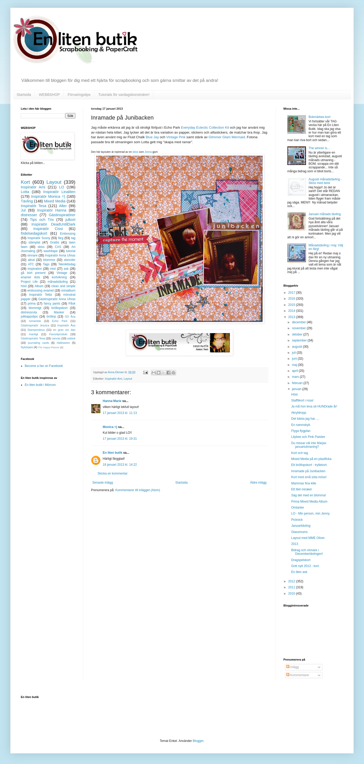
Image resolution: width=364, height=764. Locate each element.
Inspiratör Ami (113, 378)
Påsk (71, 303)
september (300, 340)
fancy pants (52, 303)
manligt (33, 334)
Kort (25, 182)
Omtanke (297, 507)
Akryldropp (298, 412)
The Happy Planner (49, 347)
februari (297, 383)
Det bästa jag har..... (305, 418)
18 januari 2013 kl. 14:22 (120, 464)
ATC (31, 264)
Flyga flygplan (300, 431)
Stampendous (36, 329)
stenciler (69, 260)
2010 (292, 593)
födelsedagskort (34, 233)
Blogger (198, 741)
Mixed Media (54, 201)
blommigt (35, 308)
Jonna (148, 151)
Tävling (27, 201)
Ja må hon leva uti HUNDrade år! (314, 406)
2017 (292, 292)
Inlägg (292, 667)
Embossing (67, 233)
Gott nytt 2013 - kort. (305, 566)
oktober (297, 334)
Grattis (54, 242)
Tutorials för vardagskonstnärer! (124, 95)
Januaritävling (300, 526)
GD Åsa (70, 316)
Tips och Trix (42, 220)
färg (60, 238)
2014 (292, 311)
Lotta (25, 192)
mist (53, 269)
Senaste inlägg (102, 482)
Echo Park (60, 320)
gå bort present (33, 273)
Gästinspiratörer (62, 215)
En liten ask (299, 572)
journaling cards (38, 342)
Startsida (24, 95)
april (295, 371)
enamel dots (30, 277)
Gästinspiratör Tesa (33, 338)
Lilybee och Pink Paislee (308, 437)
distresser (29, 215)
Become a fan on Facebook (44, 366)
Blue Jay (152, 137)
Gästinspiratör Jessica (35, 325)
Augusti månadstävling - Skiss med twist (325, 181)
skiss (135, 151)
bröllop (51, 316)
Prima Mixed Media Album (309, 501)
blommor (49, 260)
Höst (294, 394)
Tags (46, 264)
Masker (59, 312)
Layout (128, 378)
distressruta (29, 312)
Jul (23, 210)
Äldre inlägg (258, 482)
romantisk (35, 320)
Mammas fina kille (303, 483)
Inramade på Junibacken (308, 471)
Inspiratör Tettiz (40, 295)
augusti (297, 346)
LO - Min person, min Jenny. (310, 513)
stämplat (34, 242)
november (299, 328)
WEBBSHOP (49, 95)
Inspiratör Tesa (33, 206)
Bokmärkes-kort (319, 117)
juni (295, 358)
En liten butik (113, 453)
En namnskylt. (301, 425)
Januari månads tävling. (325, 214)
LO (61, 187)
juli (294, 352)
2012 (292, 581)
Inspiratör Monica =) (48, 196)
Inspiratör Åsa (66, 325)
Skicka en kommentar (112, 473)
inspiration (35, 269)
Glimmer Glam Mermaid (227, 137)
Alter (63, 206)
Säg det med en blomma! (308, 495)
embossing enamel (40, 290)
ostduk (71, 338)
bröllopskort (59, 308)
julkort (70, 220)
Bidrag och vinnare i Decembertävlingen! (307, 552)
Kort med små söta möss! (309, 477)
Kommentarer (297, 675)
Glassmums (299, 532)
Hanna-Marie (112, 401)
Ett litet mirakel (301, 489)
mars (296, 377)
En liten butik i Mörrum (40, 385)
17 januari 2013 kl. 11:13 (120, 413)
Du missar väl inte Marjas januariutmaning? (308, 445)
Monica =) (110, 427)
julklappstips (29, 316)
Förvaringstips (79, 95)
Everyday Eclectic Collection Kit (205, 127)
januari (297, 389)
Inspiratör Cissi (48, 229)
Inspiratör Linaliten (59, 192)
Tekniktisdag (66, 264)
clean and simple (63, 286)
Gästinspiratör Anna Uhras (56, 299)
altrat (31, 260)
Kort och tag (299, 453)
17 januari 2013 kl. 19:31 (120, 438)
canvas (55, 338)
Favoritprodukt (58, 334)
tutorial (70, 251)
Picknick (297, 520)
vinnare (32, 255)
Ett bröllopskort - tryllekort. (309, 465)
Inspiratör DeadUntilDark (53, 224)
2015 (292, 305)
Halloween (63, 342)
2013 (292, 317)
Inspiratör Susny (39, 238)
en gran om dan (64, 329)
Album (39, 286)
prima (32, 303)
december (299, 322)
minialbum (68, 290)
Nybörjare (27, 347)
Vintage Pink (176, 137)
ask (66, 269)
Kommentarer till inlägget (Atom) (137, 490)
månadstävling (58, 282)
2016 (292, 298)
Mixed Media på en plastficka (311, 459)
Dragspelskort (300, 560)
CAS (58, 247)
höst (24, 286)
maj (295, 365)
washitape (51, 251)
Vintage (62, 273)
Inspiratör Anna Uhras (60, 255)
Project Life (29, 282)
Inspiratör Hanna (51, 210)
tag (73, 238)
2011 (292, 587)
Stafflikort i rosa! (302, 400)
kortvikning (59, 277)
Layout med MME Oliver (308, 538)
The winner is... (319, 148)
